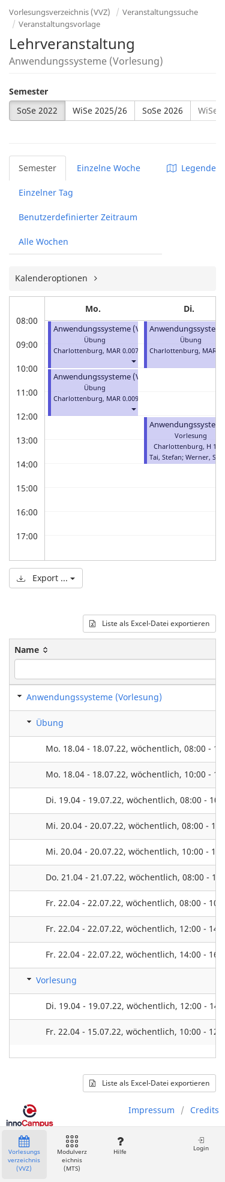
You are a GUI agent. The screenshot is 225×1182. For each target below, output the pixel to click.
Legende (191, 168)
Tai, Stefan (165, 456)
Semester (28, 91)
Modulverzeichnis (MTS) (72, 1154)
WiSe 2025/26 (100, 110)
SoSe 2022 (37, 110)
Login (201, 1144)
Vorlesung (56, 980)
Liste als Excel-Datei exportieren (149, 623)
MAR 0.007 (122, 350)
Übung (50, 722)
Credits (204, 1110)
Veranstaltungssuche (160, 12)
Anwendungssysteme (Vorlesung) (114, 329)
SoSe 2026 (162, 110)
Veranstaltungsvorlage (59, 24)
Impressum (151, 1110)
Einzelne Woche (108, 168)
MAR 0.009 (122, 398)
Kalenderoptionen (52, 278)
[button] (133, 361)
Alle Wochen (43, 241)
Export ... (46, 578)
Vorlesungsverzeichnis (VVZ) (59, 12)
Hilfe (120, 1146)
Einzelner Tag (46, 192)
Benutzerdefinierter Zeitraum (78, 217)
